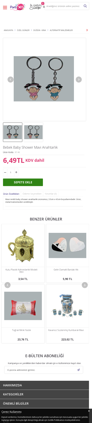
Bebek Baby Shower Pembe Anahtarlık (66, 270)
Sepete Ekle (23, 182)
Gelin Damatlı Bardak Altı (21, 269)
